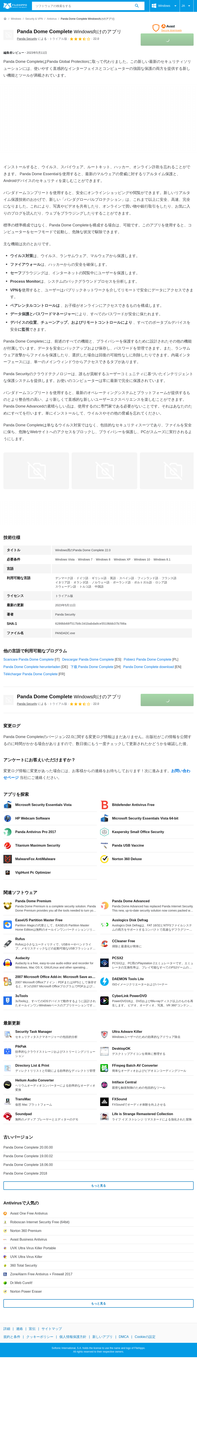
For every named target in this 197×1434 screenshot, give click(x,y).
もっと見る (98, 1185)
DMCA (124, 1337)
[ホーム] (5, 19)
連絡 (19, 1329)
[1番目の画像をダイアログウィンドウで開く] (104, 470)
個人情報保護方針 (72, 1337)
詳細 (6, 1329)
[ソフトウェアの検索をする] (137, 6)
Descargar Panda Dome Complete (88, 659)
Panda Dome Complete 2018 (25, 1173)
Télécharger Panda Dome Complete (30, 674)
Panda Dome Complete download (148, 667)
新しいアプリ (102, 1337)
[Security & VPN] (34, 19)
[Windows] (16, 19)
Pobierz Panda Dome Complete (147, 659)
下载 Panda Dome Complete (92, 667)
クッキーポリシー (39, 1337)
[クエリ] (88, 6)
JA (187, 5)
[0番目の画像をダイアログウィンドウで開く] (36, 470)
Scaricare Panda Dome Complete (28, 659)
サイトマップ (52, 1329)
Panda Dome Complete (69, 31)
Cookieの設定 (145, 1337)
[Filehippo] (15, 6)
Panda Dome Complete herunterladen (32, 667)
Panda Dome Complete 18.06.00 (28, 1165)
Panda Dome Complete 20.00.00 (28, 1147)
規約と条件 (11, 1337)
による (32, 38)
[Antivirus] (52, 19)
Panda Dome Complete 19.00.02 (28, 1156)
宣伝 (32, 1329)
